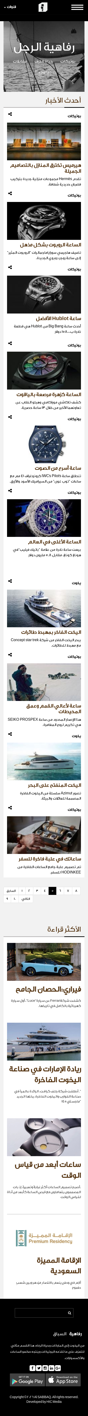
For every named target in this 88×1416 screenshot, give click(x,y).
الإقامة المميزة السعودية (59, 1266)
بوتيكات (67, 61)
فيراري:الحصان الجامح (48, 990)
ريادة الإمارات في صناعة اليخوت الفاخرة (45, 1074)
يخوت (44, 72)
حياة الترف (43, 61)
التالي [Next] (26, 899)
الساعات (16, 1351)
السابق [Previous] (11, 891)
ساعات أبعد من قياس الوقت (48, 1170)
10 (15, 899)
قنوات (10, 7)
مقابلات (20, 61)
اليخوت (74, 1345)
